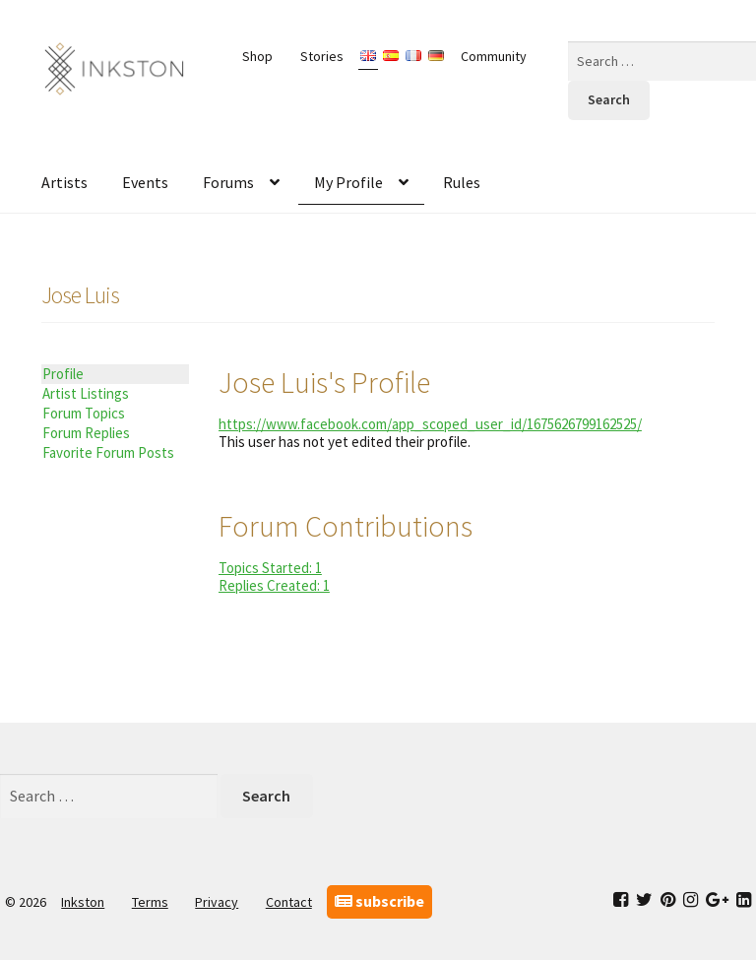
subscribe (379, 901)
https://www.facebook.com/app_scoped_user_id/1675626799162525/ (430, 424)
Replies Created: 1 (274, 585)
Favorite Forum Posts (108, 452)
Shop (257, 56)
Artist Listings (85, 393)
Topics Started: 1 (270, 567)
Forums (228, 182)
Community (494, 56)
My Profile (348, 182)
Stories (322, 56)
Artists (64, 182)
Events (145, 182)
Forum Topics (83, 413)
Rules (461, 182)
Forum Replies (86, 432)
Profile (63, 373)
